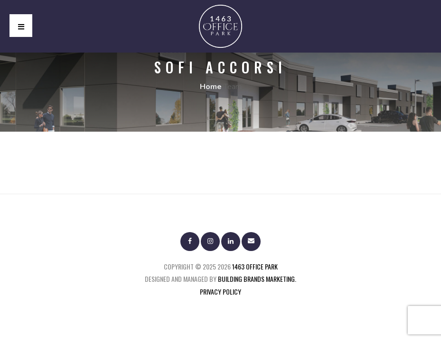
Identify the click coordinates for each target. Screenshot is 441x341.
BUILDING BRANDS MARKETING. (257, 279)
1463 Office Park (255, 266)
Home (211, 86)
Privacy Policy (220, 291)
